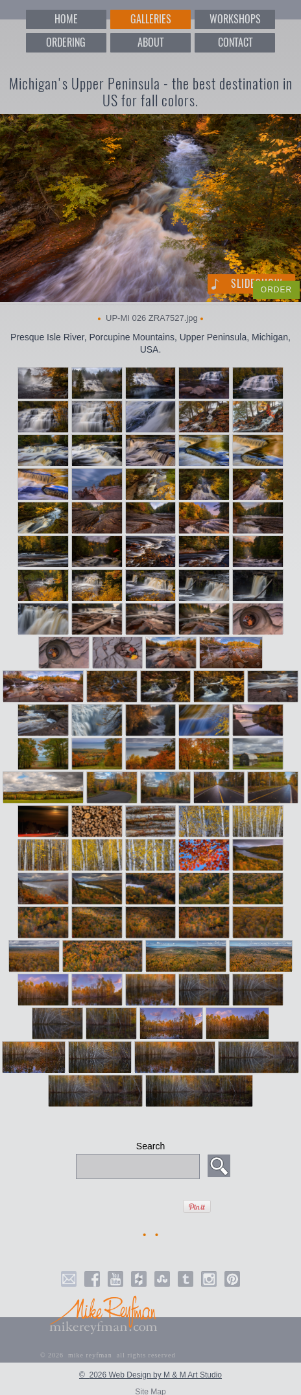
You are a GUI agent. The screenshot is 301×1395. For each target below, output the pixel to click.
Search (150, 1146)
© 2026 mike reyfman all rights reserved (108, 1355)
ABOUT (150, 42)
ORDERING (66, 42)
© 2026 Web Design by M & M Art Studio (150, 1374)
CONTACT (235, 42)
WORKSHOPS (235, 19)
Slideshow (257, 283)
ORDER (276, 289)
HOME (66, 19)
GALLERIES (150, 19)
